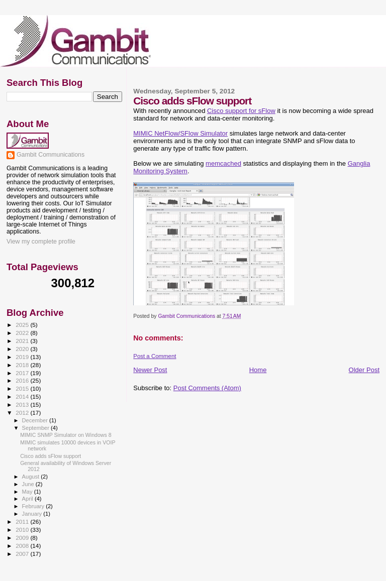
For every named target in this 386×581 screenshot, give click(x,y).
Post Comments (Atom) (207, 388)
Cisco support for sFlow (241, 110)
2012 (23, 412)
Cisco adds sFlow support (50, 456)
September (36, 428)
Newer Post (150, 370)
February (34, 506)
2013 (23, 404)
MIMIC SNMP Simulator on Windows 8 (65, 435)
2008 (23, 545)
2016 (23, 380)
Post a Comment (154, 356)
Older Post (364, 370)
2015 (23, 388)
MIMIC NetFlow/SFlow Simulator (180, 133)
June (29, 484)
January (33, 514)
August (31, 477)
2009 (23, 537)
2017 (23, 373)
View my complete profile (41, 241)
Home (258, 370)
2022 (23, 332)
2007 (23, 553)
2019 (23, 357)
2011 (23, 521)
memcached (223, 163)
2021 (23, 340)
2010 (23, 529)
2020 (23, 348)
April (28, 499)
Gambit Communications (50, 154)
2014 (23, 396)
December (35, 420)
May (28, 492)
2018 (23, 365)
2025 (23, 324)
